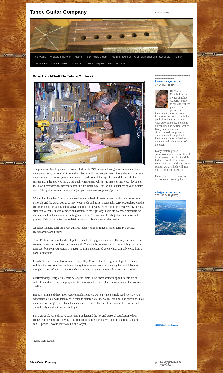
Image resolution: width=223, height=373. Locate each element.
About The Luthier (117, 63)
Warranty (177, 56)
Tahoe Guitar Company (58, 12)
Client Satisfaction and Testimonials (152, 56)
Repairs (100, 63)
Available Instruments (60, 56)
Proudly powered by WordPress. (170, 363)
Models (78, 56)
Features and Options (96, 56)
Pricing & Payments (121, 56)
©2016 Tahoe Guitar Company (166, 325)
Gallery (89, 63)
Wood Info (77, 63)
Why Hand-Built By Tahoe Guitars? (50, 63)
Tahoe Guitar (39, 56)
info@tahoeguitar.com (168, 81)
